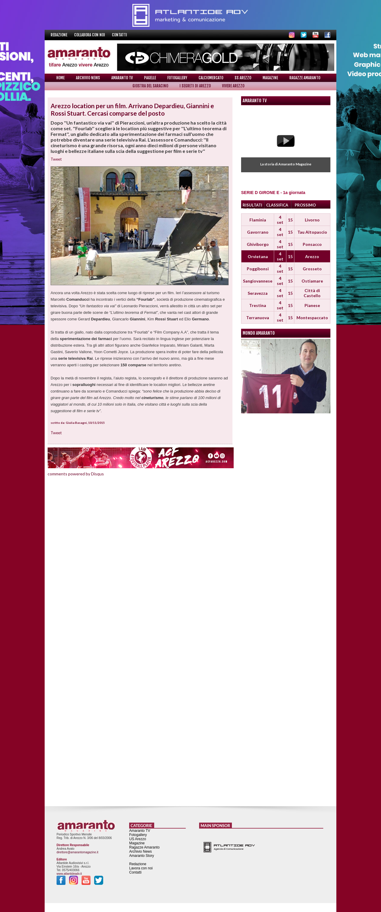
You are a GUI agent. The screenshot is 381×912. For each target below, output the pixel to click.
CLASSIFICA (277, 205)
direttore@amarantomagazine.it (77, 852)
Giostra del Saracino (150, 85)
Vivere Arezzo (233, 85)
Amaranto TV (122, 77)
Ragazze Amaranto (304, 77)
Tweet (56, 159)
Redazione (59, 34)
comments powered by (76, 473)
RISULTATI (252, 205)
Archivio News (88, 77)
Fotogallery (177, 77)
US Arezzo (137, 839)
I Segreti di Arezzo (195, 85)
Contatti (119, 34)
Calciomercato (211, 77)
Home (60, 77)
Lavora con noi (141, 868)
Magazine (270, 77)
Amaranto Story (141, 856)
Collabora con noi (90, 34)
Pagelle (150, 77)
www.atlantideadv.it (69, 873)
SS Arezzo (243, 77)
